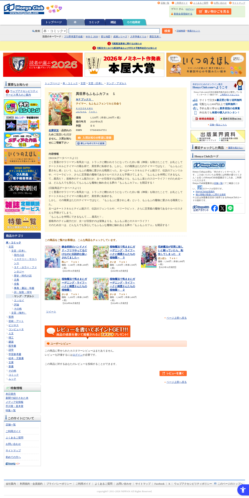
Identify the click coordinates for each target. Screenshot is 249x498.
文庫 (11, 362)
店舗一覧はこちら (218, 125)
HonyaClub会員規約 (205, 191)
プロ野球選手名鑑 (73, 36)
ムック (12, 378)
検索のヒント (193, 31)
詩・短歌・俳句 (23, 292)
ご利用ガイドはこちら (229, 95)
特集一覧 (11, 410)
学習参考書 (15, 354)
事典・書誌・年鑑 (24, 288)
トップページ (53, 22)
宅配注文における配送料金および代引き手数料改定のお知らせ (127, 48)
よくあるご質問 (200, 3)
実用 (11, 316)
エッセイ (19, 300)
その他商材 (133, 22)
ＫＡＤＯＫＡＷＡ (84, 108)
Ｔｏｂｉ (93, 111)
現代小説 (19, 255)
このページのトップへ (230, 483)
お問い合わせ (220, 3)
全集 (16, 283)
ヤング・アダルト (24, 296)
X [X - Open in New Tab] (169, 483)
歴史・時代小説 (23, 275)
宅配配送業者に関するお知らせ (127, 43)
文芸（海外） (18, 312)
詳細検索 (181, 31)
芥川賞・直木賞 (14, 406)
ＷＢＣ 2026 (92, 36)
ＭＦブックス (85, 99)
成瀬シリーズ (120, 36)
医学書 (12, 345)
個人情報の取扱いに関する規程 (211, 194)
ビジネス (14, 325)
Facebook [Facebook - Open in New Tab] (159, 483)
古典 (16, 279)
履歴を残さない (235, 147)
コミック (94, 22)
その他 (18, 308)
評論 (16, 304)
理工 (11, 337)
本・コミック (13, 242)
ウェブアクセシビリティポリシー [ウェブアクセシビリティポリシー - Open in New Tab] (193, 483)
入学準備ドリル (138, 36)
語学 (11, 349)
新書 (11, 366)
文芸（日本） (18, 250)
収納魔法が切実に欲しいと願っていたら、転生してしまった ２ (170, 250)
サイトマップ (238, 3)
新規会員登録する (183, 13)
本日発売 (11, 393)
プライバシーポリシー (59, 483)
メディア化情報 (14, 402)
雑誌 (113, 22)
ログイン (190, 9)
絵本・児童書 (16, 358)
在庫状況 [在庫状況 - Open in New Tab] (54, 130)
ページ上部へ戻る (177, 317)
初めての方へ (13, 457)
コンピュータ (16, 329)
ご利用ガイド (181, 3)
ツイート (51, 311)
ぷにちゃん (81, 111)
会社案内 (11, 483)
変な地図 (105, 36)
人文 (11, 333)
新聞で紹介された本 (17, 397)
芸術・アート (16, 321)
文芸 (11, 246)
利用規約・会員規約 (31, 483)
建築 (11, 341)
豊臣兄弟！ (155, 36)
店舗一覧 (165, 3)
